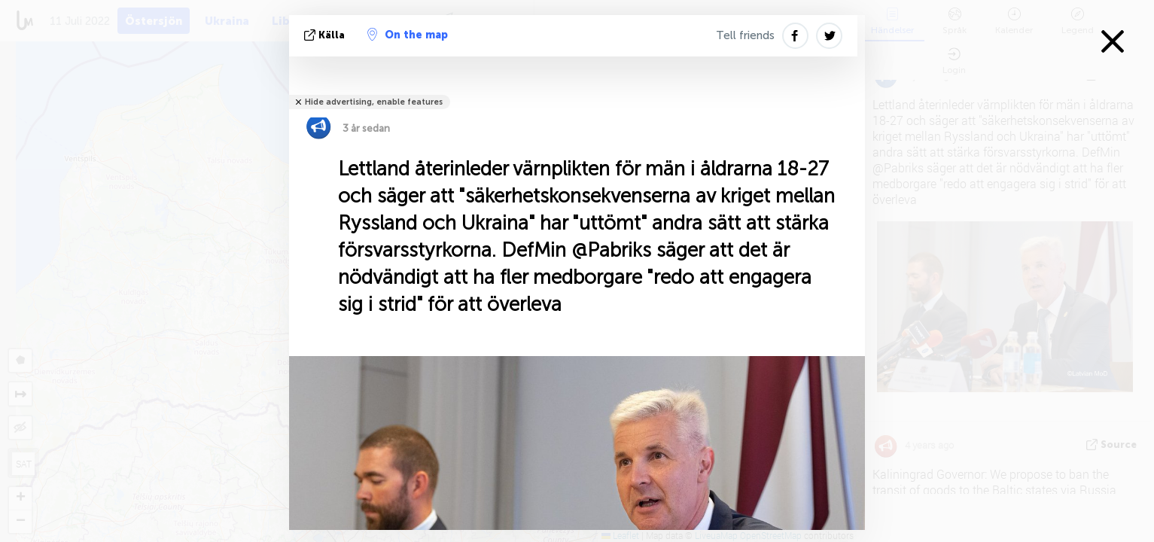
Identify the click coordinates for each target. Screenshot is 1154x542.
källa (326, 35)
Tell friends (745, 35)
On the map (407, 34)
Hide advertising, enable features (374, 102)
